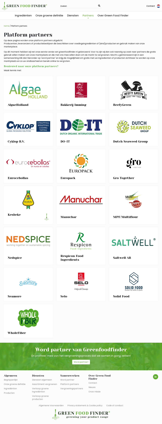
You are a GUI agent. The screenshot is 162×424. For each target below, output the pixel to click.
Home (6, 26)
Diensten (73, 15)
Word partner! (81, 361)
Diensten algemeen (42, 379)
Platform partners (19, 26)
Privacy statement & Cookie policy (84, 405)
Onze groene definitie (49, 15)
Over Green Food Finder (113, 15)
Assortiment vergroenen (44, 384)
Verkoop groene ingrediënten (40, 390)
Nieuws (92, 387)
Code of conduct (114, 405)
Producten (9, 392)
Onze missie (94, 391)
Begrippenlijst (11, 379)
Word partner (67, 379)
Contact (150, 6)
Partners (88, 15)
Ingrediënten (23, 15)
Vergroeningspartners (71, 388)
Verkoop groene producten (40, 398)
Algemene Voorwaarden (51, 405)
